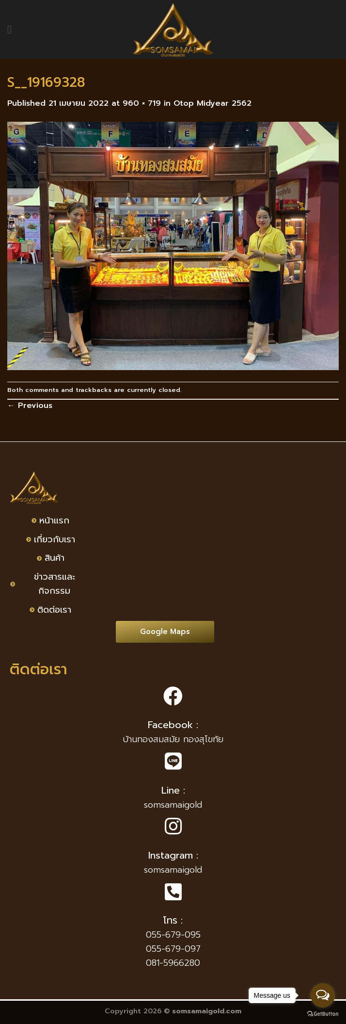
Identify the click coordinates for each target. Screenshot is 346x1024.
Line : (173, 790)
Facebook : (173, 724)
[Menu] (13, 29)
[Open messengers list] (323, 995)
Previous (29, 405)
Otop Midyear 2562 (212, 103)
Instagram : (173, 855)
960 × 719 (142, 103)
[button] (165, 632)
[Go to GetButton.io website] (322, 1014)
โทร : (173, 920)
